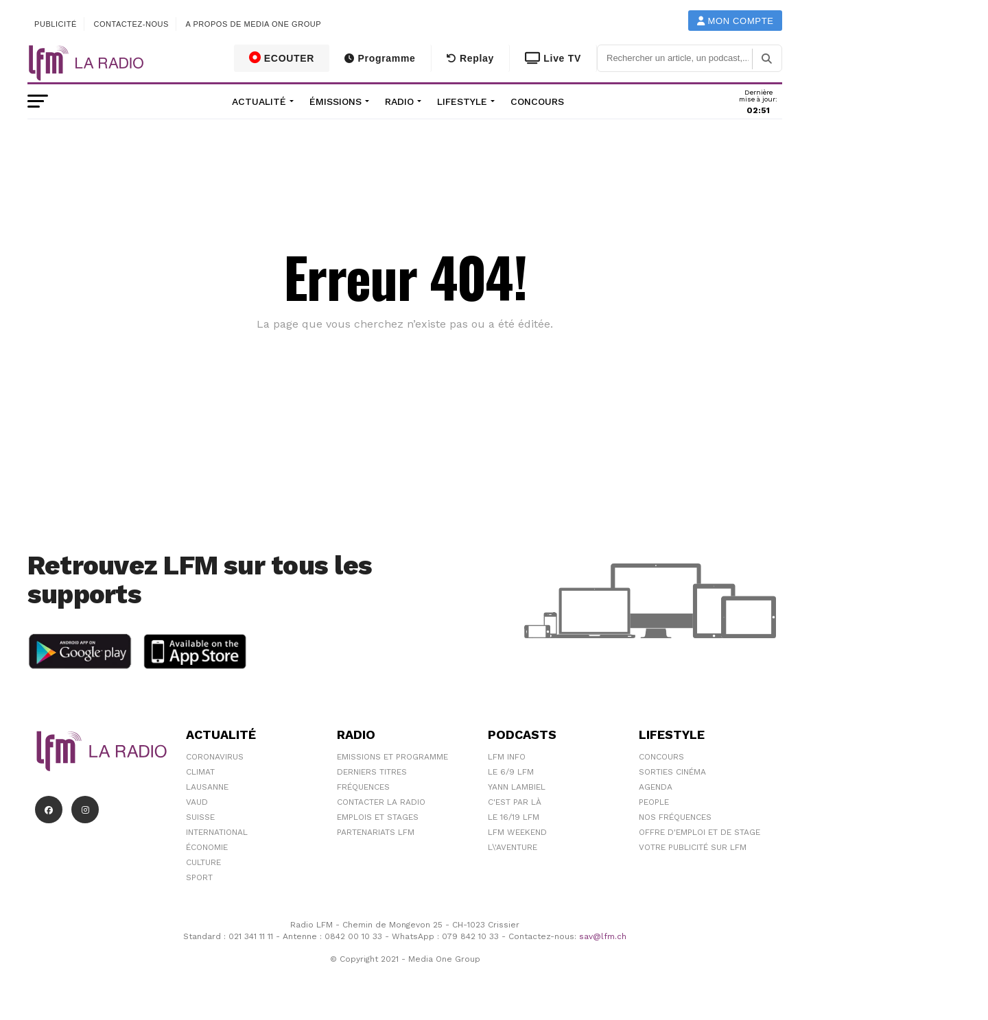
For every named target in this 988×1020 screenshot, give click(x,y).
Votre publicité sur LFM (692, 847)
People (654, 802)
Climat (200, 772)
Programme (379, 58)
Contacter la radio (381, 802)
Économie (207, 847)
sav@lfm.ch (602, 936)
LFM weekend (517, 832)
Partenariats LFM (375, 832)
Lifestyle (462, 101)
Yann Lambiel (516, 787)
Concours (537, 101)
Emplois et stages (378, 817)
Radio (399, 101)
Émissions (335, 101)
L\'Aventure (512, 847)
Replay (470, 58)
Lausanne (207, 787)
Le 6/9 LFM (511, 772)
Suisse (200, 817)
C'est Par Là (514, 802)
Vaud (197, 802)
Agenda (655, 787)
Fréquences (363, 787)
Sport (199, 877)
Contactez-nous (131, 24)
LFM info (507, 757)
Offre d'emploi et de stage (699, 832)
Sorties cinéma (672, 772)
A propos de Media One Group (254, 24)
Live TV (553, 58)
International (217, 832)
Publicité (55, 24)
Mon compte (735, 21)
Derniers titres (372, 772)
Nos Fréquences (675, 817)
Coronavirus (215, 757)
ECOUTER (282, 57)
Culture (203, 862)
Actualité (259, 101)
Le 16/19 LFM (513, 817)
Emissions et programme (392, 757)
